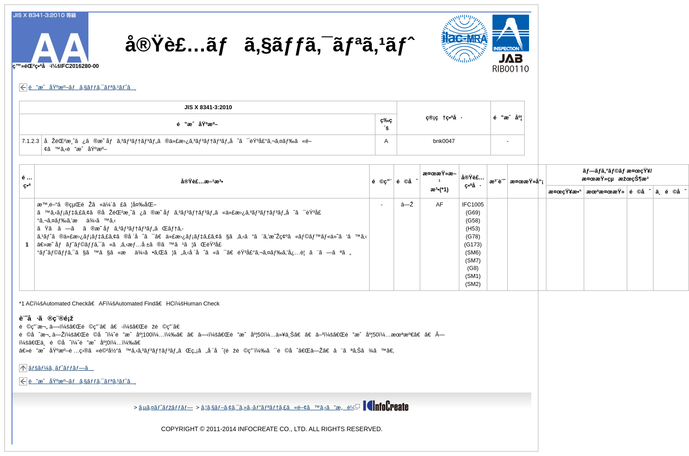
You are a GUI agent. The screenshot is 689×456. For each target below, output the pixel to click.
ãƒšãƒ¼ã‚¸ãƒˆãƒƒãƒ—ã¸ (61, 368)
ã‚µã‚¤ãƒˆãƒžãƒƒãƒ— (166, 407)
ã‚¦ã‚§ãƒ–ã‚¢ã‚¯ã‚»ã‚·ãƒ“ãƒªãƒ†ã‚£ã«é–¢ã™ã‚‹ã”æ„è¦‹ (280, 407)
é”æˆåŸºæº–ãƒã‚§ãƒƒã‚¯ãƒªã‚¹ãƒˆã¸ (82, 87)
